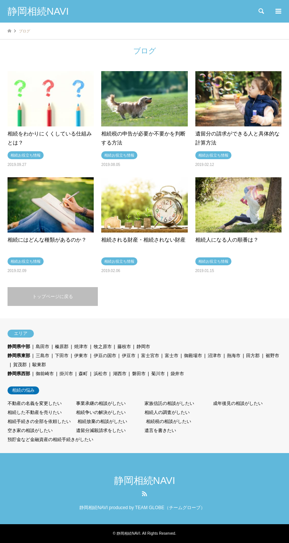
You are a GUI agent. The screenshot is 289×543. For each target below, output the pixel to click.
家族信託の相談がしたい (169, 403)
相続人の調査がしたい (167, 412)
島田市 (42, 346)
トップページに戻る (52, 296)
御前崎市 (45, 373)
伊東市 (81, 355)
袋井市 (177, 373)
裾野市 (272, 355)
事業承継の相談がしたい (101, 403)
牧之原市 (103, 346)
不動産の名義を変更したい (35, 403)
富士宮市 (150, 355)
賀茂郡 (20, 364)
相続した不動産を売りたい (35, 412)
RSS (144, 493)
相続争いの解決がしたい (101, 412)
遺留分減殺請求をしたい (101, 430)
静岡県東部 (19, 355)
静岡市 (143, 346)
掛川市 (66, 373)
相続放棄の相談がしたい (102, 421)
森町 (83, 373)
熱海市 (233, 355)
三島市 (42, 355)
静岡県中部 (19, 346)
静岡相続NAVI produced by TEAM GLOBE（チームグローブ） (142, 507)
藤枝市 (124, 346)
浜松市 (100, 373)
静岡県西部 (19, 373)
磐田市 (139, 373)
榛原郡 (61, 346)
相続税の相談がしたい (168, 421)
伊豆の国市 (105, 355)
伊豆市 (128, 355)
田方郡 (253, 355)
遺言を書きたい (160, 430)
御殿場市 (193, 355)
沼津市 (214, 355)
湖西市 (119, 373)
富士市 (171, 355)
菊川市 (158, 373)
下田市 (61, 355)
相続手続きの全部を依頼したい (39, 421)
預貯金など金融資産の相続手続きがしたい (50, 439)
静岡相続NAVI (144, 480)
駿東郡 (39, 364)
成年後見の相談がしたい (238, 403)
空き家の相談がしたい (30, 430)
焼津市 (81, 346)
